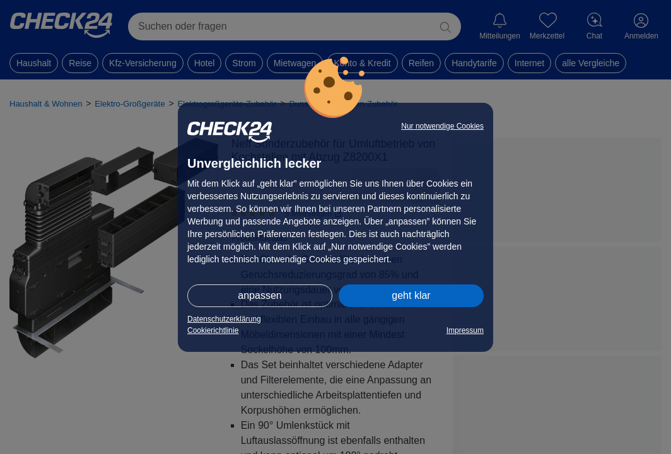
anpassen (259, 295)
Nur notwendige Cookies (442, 126)
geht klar (411, 295)
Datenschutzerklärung (224, 319)
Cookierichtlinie (212, 330)
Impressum (465, 330)
